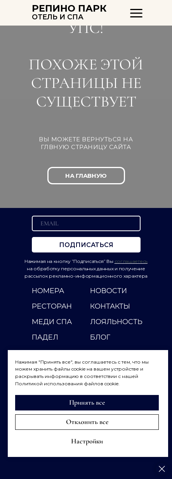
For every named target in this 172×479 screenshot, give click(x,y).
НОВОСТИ (108, 291)
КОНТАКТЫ (110, 306)
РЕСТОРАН (52, 306)
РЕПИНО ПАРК (69, 8)
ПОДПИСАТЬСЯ (86, 245)
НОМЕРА (48, 291)
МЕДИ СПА (52, 322)
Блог (100, 337)
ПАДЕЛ (45, 337)
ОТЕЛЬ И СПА (57, 17)
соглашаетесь (131, 261)
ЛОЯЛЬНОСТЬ (116, 322)
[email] (86, 223)
